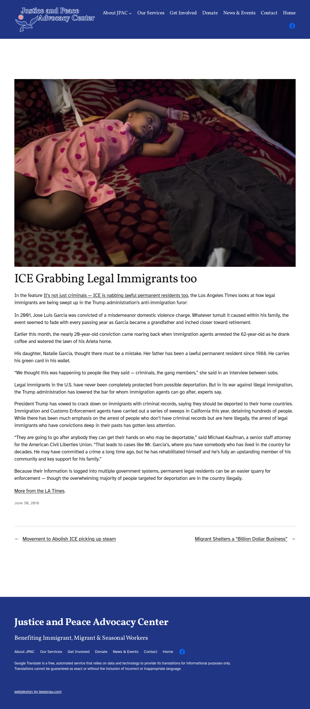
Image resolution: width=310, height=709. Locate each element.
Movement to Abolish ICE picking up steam (69, 539)
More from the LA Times (39, 491)
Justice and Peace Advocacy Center (91, 622)
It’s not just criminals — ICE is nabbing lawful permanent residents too (116, 295)
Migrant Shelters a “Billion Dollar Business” (241, 539)
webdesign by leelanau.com (37, 691)
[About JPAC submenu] (130, 13)
